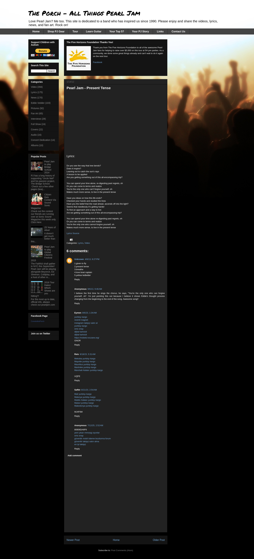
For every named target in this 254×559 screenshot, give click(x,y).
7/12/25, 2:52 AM (95, 425)
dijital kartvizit (80, 331)
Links (160, 31)
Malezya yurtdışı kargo (85, 397)
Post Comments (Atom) (122, 550)
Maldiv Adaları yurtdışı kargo (87, 400)
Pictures (35, 108)
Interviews (36, 118)
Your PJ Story (140, 31)
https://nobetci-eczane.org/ (86, 337)
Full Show (36, 124)
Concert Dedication (40, 140)
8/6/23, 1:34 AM (89, 313)
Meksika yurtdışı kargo (84, 358)
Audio (34, 135)
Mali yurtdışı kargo (83, 394)
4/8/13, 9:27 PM (92, 259)
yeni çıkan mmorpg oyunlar (87, 432)
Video (87, 243)
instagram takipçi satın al (86, 323)
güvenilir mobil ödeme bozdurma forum (92, 438)
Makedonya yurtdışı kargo (86, 406)
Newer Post (73, 540)
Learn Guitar (93, 31)
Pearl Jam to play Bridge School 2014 (49, 167)
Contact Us (178, 31)
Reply (77, 279)
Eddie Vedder (38, 103)
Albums (35, 145)
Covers (34, 129)
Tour (75, 31)
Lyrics (80, 243)
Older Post (159, 540)
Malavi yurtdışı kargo (84, 403)
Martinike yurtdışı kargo (85, 367)
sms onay (78, 329)
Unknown (79, 259)
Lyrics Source (73, 233)
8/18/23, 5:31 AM (87, 354)
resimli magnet (81, 320)
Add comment (75, 455)
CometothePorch (37, 321)
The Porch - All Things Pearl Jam (84, 13)
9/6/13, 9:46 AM (94, 289)
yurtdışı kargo (80, 317)
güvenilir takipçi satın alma (86, 441)
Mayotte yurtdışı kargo (84, 361)
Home (36, 31)
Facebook (97, 62)
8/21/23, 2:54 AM (89, 390)
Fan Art (34, 113)
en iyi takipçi (80, 444)
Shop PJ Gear (55, 31)
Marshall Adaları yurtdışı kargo (88, 370)
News (34, 97)
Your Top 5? (116, 31)
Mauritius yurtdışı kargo (85, 364)
